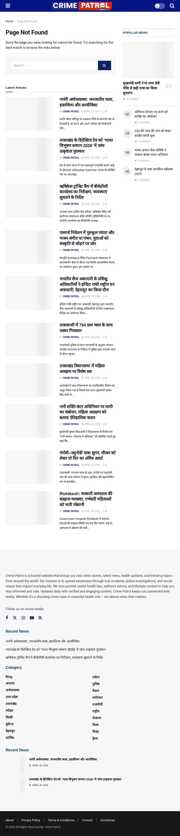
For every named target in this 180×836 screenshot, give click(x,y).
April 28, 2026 (91, 111)
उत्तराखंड (11, 704)
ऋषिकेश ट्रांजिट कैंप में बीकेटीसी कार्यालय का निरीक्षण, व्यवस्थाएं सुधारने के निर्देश (84, 192)
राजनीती (97, 704)
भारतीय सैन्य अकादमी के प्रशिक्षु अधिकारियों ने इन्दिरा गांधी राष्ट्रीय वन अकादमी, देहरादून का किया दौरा (87, 284)
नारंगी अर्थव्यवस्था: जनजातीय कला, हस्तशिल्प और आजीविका (43, 641)
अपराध (10, 683)
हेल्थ (95, 738)
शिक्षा (95, 731)
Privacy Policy (30, 820)
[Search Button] (104, 65)
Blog (9, 677)
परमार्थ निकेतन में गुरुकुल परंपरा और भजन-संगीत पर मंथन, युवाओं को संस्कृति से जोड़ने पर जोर (87, 238)
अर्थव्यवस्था (12, 690)
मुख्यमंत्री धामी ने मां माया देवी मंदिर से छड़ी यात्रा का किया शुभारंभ (141, 88)
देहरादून (10, 731)
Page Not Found (27, 21)
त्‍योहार (9, 710)
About (10, 820)
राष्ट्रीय (95, 711)
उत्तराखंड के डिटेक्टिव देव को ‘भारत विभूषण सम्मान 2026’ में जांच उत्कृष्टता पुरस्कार (86, 146)
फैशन (95, 691)
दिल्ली (9, 717)
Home (9, 21)
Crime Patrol (71, 111)
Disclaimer (108, 820)
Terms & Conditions (61, 820)
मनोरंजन (97, 697)
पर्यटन (96, 677)
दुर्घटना (10, 724)
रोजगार (96, 718)
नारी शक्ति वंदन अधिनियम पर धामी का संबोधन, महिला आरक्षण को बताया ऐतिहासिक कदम (86, 412)
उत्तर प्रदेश (12, 697)
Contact (87, 820)
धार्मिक (10, 738)
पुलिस (95, 684)
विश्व (95, 725)
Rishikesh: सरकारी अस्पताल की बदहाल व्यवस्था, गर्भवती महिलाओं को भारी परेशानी (86, 499)
